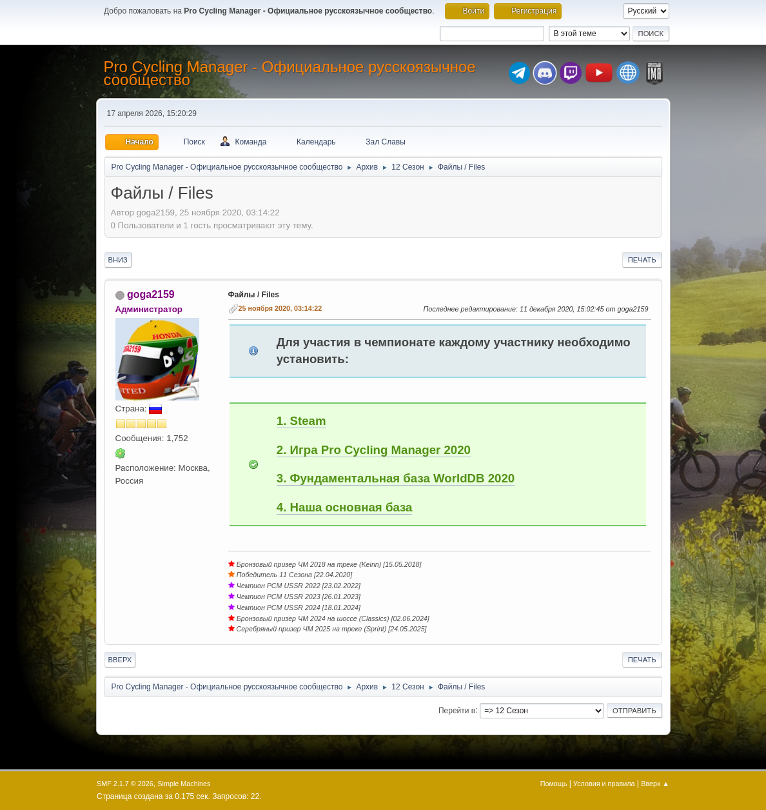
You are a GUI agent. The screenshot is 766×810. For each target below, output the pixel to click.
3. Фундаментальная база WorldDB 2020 (396, 478)
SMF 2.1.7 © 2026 (125, 783)
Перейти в (456, 710)
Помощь (553, 783)
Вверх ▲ (655, 783)
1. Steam (301, 421)
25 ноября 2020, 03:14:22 (280, 308)
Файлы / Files (253, 294)
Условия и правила (603, 783)
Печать (642, 260)
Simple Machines (183, 783)
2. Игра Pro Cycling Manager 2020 (374, 450)
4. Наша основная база (345, 507)
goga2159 (151, 294)
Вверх (120, 660)
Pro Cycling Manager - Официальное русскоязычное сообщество (290, 73)
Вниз (118, 260)
